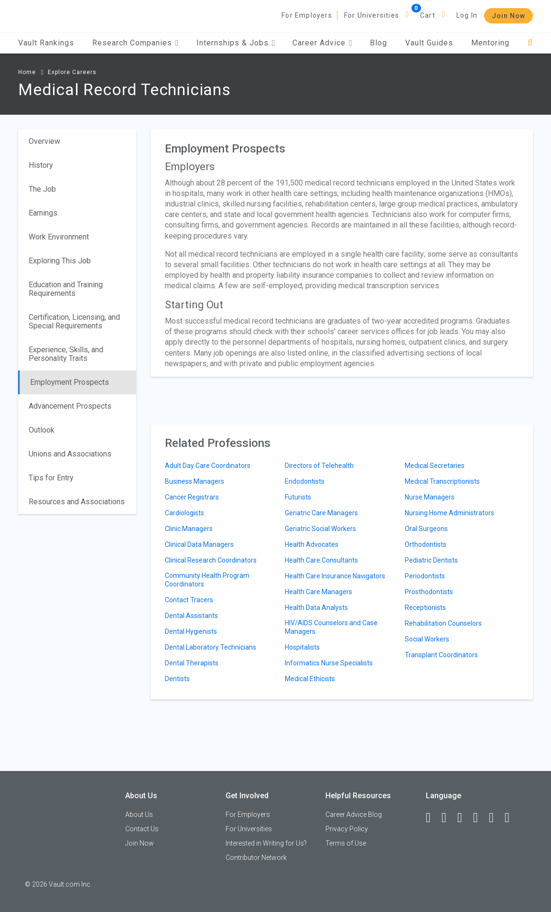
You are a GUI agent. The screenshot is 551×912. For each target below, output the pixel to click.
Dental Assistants (191, 615)
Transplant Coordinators (441, 655)
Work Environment (59, 236)
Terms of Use (345, 843)
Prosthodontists (429, 592)
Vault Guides (429, 42)
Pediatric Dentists (431, 560)
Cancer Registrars (192, 497)
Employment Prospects (69, 382)
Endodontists (304, 481)
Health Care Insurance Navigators (335, 576)
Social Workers (427, 639)
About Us (139, 814)
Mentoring (490, 42)
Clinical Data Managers (199, 544)
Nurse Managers (429, 497)
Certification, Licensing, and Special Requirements (74, 321)
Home (27, 72)
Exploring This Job (60, 260)
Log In (466, 15)
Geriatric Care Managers (321, 513)
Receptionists (425, 607)
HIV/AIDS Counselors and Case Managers (331, 627)
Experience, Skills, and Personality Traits (66, 354)
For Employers (306, 15)
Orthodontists (425, 544)
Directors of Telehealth (319, 465)
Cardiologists (184, 513)
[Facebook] (432, 818)
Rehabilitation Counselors (443, 623)
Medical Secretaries (435, 465)
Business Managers (194, 481)
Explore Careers (72, 72)
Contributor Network (256, 857)
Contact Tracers (189, 600)
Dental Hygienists (191, 631)
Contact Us (142, 829)
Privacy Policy (346, 829)
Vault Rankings (46, 42)
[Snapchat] (511, 818)
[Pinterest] (495, 818)
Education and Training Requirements (66, 289)
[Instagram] (479, 818)
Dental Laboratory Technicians (210, 647)
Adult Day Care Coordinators (207, 465)
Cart (427, 15)
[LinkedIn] (448, 818)
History (41, 165)
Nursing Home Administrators (449, 513)
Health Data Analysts (316, 607)
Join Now (508, 16)
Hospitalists (302, 647)
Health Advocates (311, 544)
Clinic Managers (189, 528)
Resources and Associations (77, 501)
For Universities (371, 15)
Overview (44, 141)
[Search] (530, 42)
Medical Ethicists (310, 679)
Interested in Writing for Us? (266, 843)
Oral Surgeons (426, 528)
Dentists (177, 679)
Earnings (43, 212)
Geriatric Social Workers (320, 528)
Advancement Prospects (70, 406)
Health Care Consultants (321, 560)
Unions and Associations (70, 453)
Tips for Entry (51, 477)
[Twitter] (464, 818)
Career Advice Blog (353, 814)
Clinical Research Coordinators (211, 560)
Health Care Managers (318, 592)
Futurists (298, 497)
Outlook (41, 429)
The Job (42, 189)
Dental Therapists (191, 663)
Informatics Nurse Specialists (329, 663)
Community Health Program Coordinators (207, 580)
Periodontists (425, 576)
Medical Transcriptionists (442, 481)
